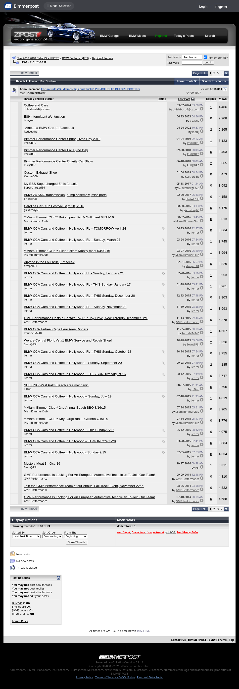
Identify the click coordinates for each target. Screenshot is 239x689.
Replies (211, 98)
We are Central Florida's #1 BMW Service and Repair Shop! (68, 340)
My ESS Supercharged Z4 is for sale (51, 184)
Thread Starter (44, 98)
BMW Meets (137, 36)
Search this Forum (214, 81)
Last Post (184, 99)
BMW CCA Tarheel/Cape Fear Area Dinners (56, 329)
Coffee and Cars (36, 105)
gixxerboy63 (31, 210)
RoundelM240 (33, 333)
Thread (28, 98)
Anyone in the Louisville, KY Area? (49, 262)
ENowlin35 (30, 198)
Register (221, 7)
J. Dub (27, 389)
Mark (23, 93)
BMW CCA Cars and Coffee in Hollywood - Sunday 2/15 (65, 452)
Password (173, 62)
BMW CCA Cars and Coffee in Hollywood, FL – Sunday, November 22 (75, 307)
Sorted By (18, 532)
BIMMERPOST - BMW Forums (207, 639)
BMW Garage (109, 36)
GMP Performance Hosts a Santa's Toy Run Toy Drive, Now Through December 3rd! (85, 318)
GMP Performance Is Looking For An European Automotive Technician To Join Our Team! (89, 475)
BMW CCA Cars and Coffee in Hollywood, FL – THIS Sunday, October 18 (77, 351)
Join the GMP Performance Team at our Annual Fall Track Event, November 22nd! (84, 486)
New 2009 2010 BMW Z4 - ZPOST (38, 58)
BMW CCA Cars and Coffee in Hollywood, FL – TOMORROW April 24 (75, 228)
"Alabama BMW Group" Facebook (49, 128)
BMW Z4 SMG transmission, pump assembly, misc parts (65, 195)
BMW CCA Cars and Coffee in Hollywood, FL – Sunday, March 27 (72, 240)
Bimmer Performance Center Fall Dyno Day (56, 150)
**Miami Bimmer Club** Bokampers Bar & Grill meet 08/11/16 (69, 217)
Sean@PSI (30, 344)
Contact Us (178, 639)
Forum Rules (20, 621)
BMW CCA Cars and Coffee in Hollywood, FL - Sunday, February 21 (74, 273)
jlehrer (28, 232)
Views (223, 98)
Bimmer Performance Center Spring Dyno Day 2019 (62, 139)
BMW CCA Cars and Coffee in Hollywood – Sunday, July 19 (67, 396)
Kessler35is (31, 176)
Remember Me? (216, 57)
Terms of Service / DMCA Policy (115, 677)
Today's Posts (184, 36)
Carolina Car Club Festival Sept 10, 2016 (54, 206)
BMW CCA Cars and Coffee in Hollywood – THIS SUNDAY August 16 (75, 374)
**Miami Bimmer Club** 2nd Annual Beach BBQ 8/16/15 (65, 407)
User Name (174, 57)
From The (70, 532)
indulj (195, 132)
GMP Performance (35, 322)
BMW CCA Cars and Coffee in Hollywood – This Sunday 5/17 (69, 430)
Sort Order (49, 532)
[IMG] (15, 610)
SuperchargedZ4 (34, 187)
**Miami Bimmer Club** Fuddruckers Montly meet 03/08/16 (67, 251)
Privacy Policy (84, 677)
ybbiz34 (170, 532)
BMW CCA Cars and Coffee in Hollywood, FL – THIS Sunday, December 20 (79, 295)
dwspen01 (30, 266)
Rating (162, 98)
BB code (17, 603)
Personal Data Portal (150, 677)
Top (231, 639)
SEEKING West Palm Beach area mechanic (56, 385)
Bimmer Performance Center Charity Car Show (58, 161)
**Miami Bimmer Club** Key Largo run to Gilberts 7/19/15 (66, 419)
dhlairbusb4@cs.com (37, 109)
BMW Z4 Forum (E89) (75, 58)
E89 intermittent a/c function (44, 116)
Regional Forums (102, 58)
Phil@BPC (30, 143)
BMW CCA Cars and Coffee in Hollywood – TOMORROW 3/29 (70, 441)
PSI (197, 467)
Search (210, 36)
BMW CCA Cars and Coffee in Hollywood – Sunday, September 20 (73, 363)
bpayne (28, 120)
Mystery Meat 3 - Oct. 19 (42, 463)
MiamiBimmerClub (36, 221)
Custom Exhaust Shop (40, 172)
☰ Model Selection (59, 6)
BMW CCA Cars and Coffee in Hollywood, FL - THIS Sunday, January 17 (77, 284)
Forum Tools (185, 81)
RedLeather (31, 131)
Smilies (16, 606)
